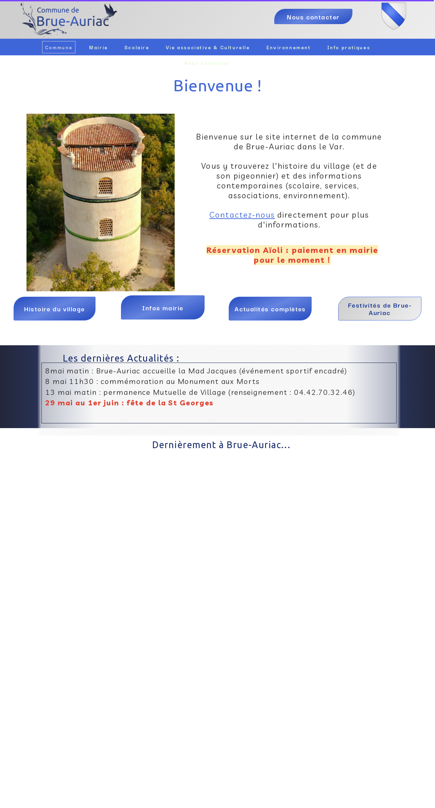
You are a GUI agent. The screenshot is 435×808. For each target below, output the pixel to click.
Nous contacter (207, 63)
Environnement (288, 47)
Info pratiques (348, 47)
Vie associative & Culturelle (208, 47)
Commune (59, 47)
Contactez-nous (242, 215)
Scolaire (137, 47)
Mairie (98, 47)
